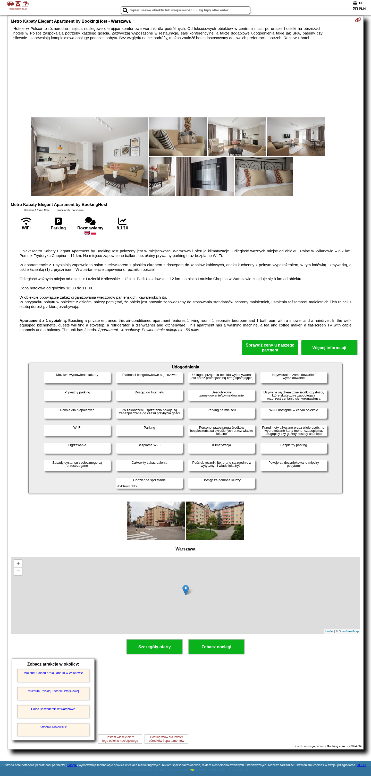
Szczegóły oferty (154, 647)
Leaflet (329, 631)
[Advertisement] (185, 79)
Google (72, 765)
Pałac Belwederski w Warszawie (53, 709)
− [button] (18, 571)
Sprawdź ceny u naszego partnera (270, 347)
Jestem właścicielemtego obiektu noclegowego (120, 739)
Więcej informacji (329, 348)
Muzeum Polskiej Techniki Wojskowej (53, 691)
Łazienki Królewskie (53, 727)
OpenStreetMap (349, 631)
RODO (361, 765)
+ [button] (18, 564)
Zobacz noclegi (216, 647)
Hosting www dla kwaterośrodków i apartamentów (166, 739)
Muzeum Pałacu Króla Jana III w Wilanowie (53, 673)
